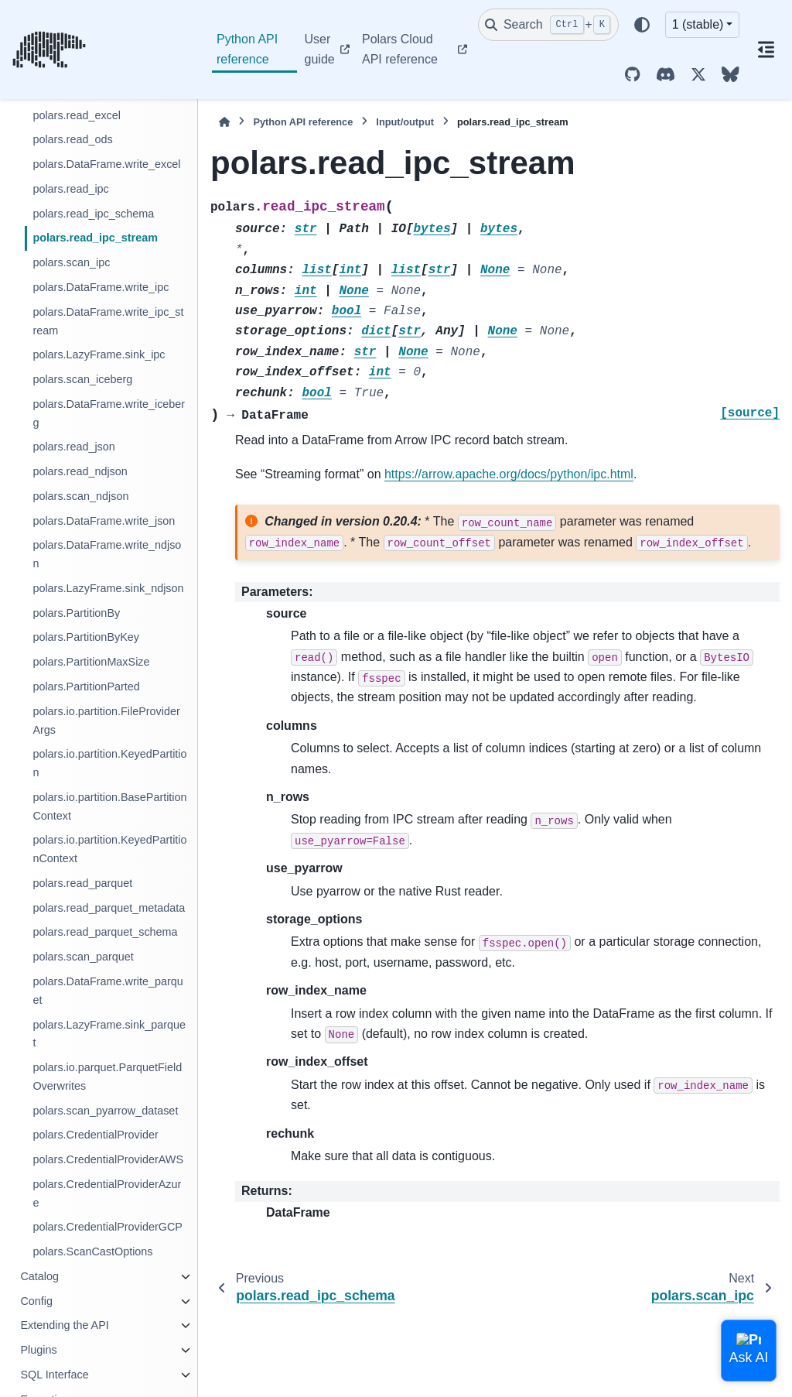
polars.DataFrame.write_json (103, 521)
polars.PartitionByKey (85, 637)
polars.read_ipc (70, 189)
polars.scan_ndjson (80, 496)
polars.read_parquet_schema (104, 932)
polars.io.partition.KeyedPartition (109, 763)
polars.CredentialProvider (95, 1134)
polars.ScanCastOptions (92, 1251)
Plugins (38, 1350)
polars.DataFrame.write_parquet (107, 990)
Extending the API (64, 1325)
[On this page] (766, 49)
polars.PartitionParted (85, 686)
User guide (320, 49)
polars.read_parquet (82, 883)
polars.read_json (73, 446)
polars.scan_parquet (82, 956)
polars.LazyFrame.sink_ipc (98, 354)
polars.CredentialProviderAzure (106, 1193)
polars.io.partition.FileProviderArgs (105, 720)
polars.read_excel (76, 115)
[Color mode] (642, 25)
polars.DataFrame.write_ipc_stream (107, 321)
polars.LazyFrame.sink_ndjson (107, 588)
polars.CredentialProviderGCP (107, 1227)
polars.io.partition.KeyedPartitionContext (109, 849)
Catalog (39, 1276)
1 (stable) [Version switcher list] (698, 24)
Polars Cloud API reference (400, 49)
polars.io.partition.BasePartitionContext (109, 806)
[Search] (548, 25)
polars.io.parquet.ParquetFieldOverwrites (107, 1076)
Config (36, 1301)
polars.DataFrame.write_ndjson (106, 554)
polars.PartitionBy (76, 613)
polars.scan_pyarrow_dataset (105, 1110)
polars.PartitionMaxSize (90, 662)
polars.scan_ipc (71, 262)
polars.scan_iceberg (82, 379)
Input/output (405, 122)
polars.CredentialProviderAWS (107, 1159)
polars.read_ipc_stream (95, 237)
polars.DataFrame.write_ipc (100, 287)
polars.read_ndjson (79, 471)
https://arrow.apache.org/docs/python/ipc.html (508, 474)
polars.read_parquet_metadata (108, 908)
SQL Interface (54, 1374)
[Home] (224, 122)
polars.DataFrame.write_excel (106, 164)
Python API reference (247, 49)
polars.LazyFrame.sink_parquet (109, 1034)
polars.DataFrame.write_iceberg (108, 413)
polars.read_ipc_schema (93, 213)
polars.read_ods (72, 139)
